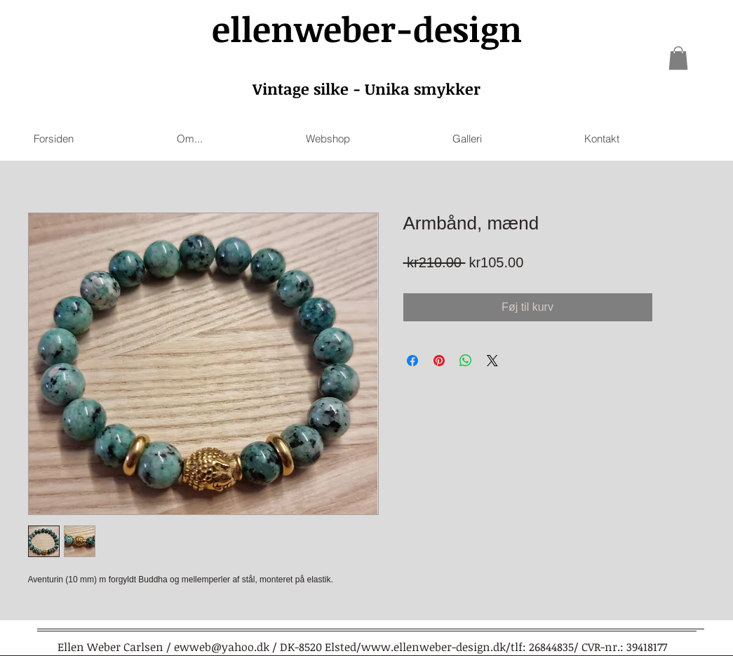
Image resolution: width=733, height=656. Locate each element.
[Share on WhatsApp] (465, 360)
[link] (678, 57)
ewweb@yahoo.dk (221, 647)
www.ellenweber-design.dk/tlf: (443, 647)
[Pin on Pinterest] (439, 360)
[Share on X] (492, 360)
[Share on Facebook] (412, 360)
